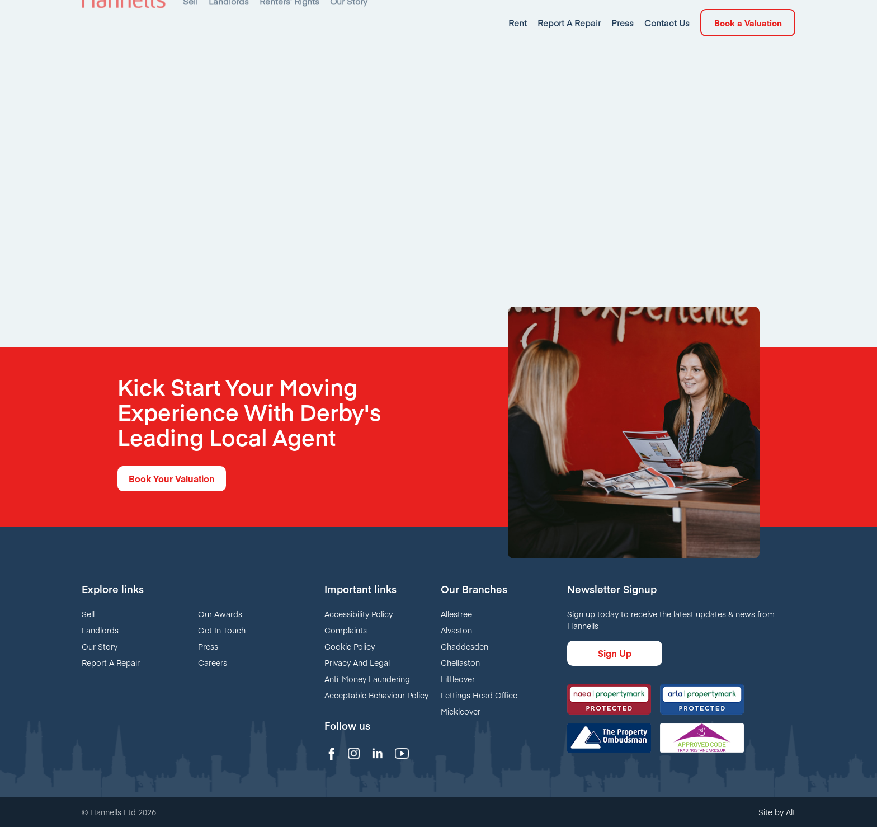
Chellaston (460, 662)
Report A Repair (111, 662)
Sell (88, 613)
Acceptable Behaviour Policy (376, 695)
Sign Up (614, 653)
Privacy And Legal (357, 662)
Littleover (458, 678)
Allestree (456, 613)
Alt (790, 811)
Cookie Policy (349, 646)
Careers (212, 662)
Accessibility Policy (358, 613)
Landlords (100, 630)
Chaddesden (464, 646)
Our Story (99, 646)
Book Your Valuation (172, 478)
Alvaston (456, 630)
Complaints (345, 630)
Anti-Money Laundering (367, 678)
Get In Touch (222, 630)
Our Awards (220, 613)
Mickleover (460, 711)
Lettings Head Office (479, 695)
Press (208, 646)
